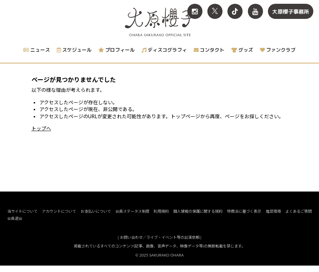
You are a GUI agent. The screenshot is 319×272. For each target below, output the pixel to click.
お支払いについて (96, 217)
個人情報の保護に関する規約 (198, 217)
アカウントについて (59, 217)
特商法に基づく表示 (244, 217)
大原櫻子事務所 (290, 11)
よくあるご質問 (298, 217)
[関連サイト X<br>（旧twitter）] (215, 11)
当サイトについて (22, 217)
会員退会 (14, 225)
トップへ (41, 128)
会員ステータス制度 (132, 217)
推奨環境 (273, 217)
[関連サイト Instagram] (194, 11)
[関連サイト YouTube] (255, 11)
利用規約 (161, 217)
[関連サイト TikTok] (235, 11)
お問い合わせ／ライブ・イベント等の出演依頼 (159, 243)
